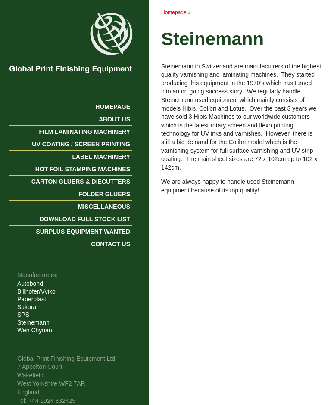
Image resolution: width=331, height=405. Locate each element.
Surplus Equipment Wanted (83, 231)
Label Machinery (101, 156)
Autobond (30, 283)
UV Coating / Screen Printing (81, 144)
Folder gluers (104, 194)
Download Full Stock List (85, 219)
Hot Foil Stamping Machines (82, 169)
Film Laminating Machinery (84, 131)
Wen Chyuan (34, 330)
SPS (23, 314)
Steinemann (33, 322)
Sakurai (27, 306)
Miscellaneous (104, 206)
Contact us (110, 244)
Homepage (112, 106)
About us (114, 119)
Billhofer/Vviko (36, 291)
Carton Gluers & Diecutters (80, 181)
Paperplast (31, 299)
